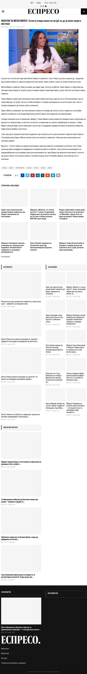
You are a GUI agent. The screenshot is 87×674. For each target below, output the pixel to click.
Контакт (4, 658)
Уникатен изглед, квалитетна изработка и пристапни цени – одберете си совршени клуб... (21, 302)
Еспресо (6, 27)
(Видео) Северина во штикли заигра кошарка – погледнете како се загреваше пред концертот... (75, 407)
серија (29, 168)
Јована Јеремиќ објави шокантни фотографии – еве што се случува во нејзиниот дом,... (75, 376)
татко (36, 168)
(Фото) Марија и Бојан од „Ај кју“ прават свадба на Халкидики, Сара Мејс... (55, 405)
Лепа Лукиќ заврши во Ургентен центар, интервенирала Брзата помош (41, 246)
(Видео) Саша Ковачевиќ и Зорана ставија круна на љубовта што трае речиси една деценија (71, 246)
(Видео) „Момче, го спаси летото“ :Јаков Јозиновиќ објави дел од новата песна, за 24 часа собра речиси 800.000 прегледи (43, 214)
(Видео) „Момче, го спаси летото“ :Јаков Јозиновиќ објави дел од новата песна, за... (76, 290)
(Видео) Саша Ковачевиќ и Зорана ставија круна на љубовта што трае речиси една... (75, 348)
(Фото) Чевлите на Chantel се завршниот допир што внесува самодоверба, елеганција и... (20, 415)
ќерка (50, 168)
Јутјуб (4, 168)
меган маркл (20, 168)
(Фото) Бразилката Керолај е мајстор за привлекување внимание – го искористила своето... (21, 628)
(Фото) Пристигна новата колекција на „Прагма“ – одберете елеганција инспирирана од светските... (20, 340)
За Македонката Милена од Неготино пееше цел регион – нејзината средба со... (19, 500)
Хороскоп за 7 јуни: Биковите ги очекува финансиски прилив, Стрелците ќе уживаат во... (54, 377)
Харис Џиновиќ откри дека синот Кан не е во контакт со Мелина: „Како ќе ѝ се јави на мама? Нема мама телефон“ (72, 214)
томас (43, 168)
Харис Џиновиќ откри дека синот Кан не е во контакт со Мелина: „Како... (54, 318)
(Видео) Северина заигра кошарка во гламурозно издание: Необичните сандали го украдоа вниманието (12, 247)
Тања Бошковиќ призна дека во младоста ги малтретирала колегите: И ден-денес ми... (18, 576)
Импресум (5, 649)
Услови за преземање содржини (13, 663)
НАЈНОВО (52, 267)
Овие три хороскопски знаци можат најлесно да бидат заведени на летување (13, 213)
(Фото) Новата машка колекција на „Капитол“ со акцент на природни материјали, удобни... (19, 378)
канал (11, 168)
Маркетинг (5, 653)
